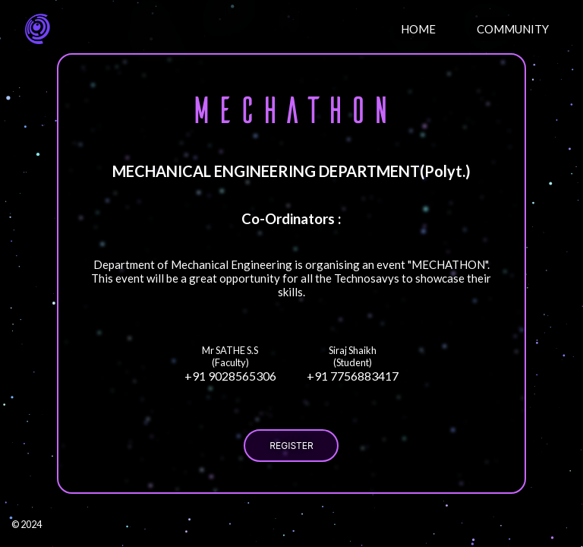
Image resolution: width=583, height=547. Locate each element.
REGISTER (291, 445)
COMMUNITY (513, 29)
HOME (418, 29)
